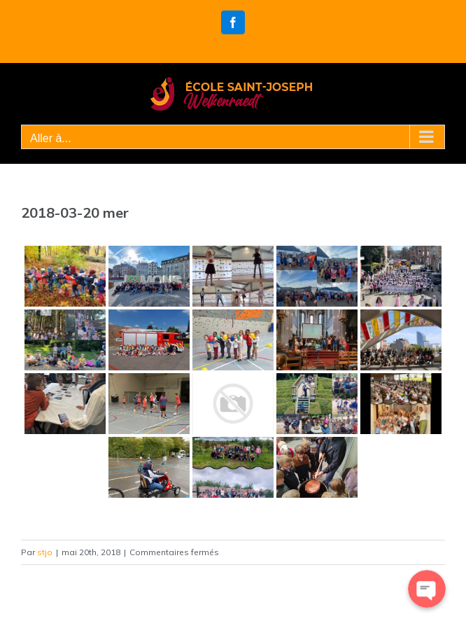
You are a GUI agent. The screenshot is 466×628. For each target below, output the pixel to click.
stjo (44, 552)
